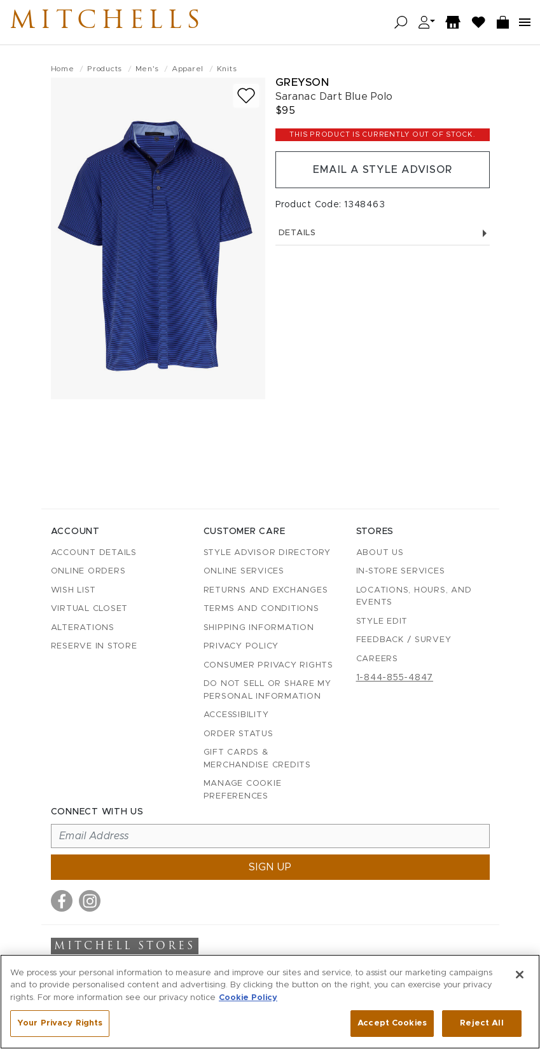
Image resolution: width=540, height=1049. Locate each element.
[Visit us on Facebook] (62, 901)
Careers (377, 659)
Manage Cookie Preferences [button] (243, 789)
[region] (270, 1001)
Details (383, 233)
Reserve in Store (94, 646)
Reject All (481, 1023)
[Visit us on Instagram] (89, 901)
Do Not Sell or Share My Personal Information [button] (267, 690)
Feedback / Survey (404, 640)
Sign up (270, 867)
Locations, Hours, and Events (414, 596)
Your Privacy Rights (59, 1023)
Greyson (302, 82)
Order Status (238, 734)
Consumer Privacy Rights (268, 665)
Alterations (82, 628)
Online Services (244, 571)
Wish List (73, 590)
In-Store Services (400, 571)
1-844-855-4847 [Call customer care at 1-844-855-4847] (395, 677)
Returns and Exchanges (266, 590)
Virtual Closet (89, 609)
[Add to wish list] (246, 95)
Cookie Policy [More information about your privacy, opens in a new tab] (248, 998)
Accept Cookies (392, 1023)
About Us (380, 553)
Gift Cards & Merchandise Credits (257, 758)
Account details (94, 553)
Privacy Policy (241, 646)
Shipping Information (259, 628)
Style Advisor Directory (267, 553)
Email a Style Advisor (382, 170)
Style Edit (382, 621)
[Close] (520, 975)
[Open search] (401, 22)
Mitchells (107, 22)
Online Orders (88, 571)
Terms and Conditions (261, 609)
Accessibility (236, 715)
